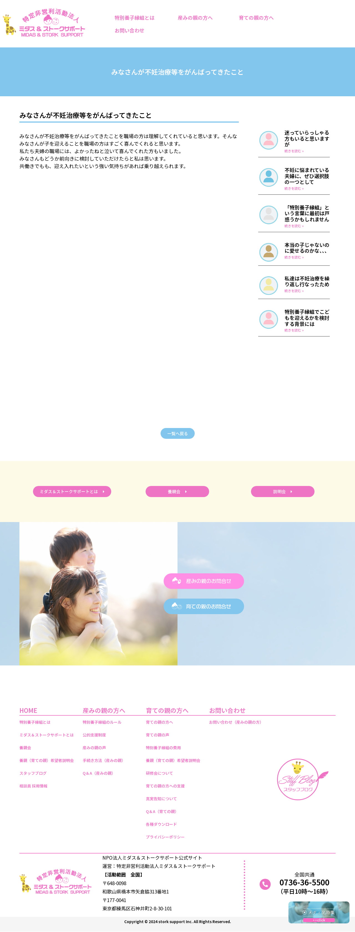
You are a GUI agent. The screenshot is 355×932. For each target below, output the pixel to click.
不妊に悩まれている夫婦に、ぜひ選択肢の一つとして (307, 175)
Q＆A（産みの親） (99, 773)
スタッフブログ (33, 773)
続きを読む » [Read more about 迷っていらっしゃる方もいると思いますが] (294, 150)
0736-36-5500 (304, 882)
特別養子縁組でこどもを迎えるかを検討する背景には (307, 317)
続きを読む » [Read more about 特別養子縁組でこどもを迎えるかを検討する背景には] (294, 330)
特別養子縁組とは (134, 17)
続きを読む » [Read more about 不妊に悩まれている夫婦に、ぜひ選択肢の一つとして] (294, 188)
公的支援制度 (94, 735)
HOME (28, 710)
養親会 (25, 747)
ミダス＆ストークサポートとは (46, 735)
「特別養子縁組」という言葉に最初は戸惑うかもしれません (307, 213)
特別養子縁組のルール (102, 722)
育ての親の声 (157, 735)
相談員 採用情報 (33, 786)
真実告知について (161, 798)
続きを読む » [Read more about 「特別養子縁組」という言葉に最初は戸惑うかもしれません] (294, 225)
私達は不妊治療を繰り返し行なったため (307, 281)
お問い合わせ (131, 30)
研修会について (159, 773)
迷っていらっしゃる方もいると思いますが (307, 138)
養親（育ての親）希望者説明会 (46, 760)
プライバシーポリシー (165, 837)
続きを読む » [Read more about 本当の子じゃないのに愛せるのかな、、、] (294, 257)
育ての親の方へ (258, 17)
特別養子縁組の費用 (163, 747)
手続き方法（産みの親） (104, 760)
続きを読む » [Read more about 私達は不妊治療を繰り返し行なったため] (294, 290)
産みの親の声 (94, 747)
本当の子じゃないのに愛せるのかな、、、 (307, 247)
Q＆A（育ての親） (162, 811)
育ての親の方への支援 (165, 786)
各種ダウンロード (161, 824)
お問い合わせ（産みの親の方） (236, 722)
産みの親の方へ (196, 17)
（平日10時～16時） (304, 891)
